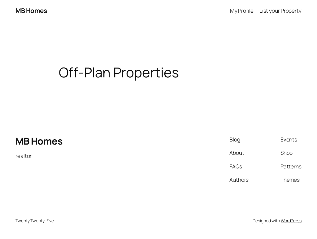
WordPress (291, 221)
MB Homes (31, 10)
